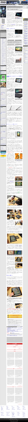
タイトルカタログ (8, 409)
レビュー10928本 (2, 3)
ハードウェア (17, 4)
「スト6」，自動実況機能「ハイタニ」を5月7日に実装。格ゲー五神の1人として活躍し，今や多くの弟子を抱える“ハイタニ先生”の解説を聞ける (26, 29)
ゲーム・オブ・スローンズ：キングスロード (26, 57)
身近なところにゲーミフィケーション (4, 61)
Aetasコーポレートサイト (3, 149)
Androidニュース (13, 413)
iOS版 (19, 160)
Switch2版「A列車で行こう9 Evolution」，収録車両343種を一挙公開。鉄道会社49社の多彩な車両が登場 (26, 36)
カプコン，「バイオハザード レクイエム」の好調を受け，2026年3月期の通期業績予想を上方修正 (26, 22)
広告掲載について (2, 148)
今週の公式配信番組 (3, 42)
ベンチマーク (18, 415)
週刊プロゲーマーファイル (4, 41)
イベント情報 (24, 413)
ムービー (2, 28)
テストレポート (18, 413)
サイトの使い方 (6, 0)
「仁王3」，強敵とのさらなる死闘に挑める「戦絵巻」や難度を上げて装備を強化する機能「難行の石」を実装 (26, 43)
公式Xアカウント (3, 0)
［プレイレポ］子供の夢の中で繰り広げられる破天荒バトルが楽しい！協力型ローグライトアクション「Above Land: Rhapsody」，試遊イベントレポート (10, 394)
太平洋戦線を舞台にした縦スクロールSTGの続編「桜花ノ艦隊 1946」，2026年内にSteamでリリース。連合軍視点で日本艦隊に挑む (26, 38)
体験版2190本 (5, 3)
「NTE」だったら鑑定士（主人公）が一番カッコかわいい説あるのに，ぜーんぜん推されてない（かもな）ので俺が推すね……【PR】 (26, 24)
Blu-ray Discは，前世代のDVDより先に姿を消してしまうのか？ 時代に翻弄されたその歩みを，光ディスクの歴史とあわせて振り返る (3, 105)
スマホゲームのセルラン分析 (4, 45)
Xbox (4, 4)
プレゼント (2, 67)
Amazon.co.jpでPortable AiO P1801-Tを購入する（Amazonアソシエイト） (15, 315)
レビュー (2, 27)
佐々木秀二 (13, 335)
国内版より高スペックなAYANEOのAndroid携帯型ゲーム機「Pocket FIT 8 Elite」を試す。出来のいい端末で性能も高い (10, 383)
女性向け (12, 4)
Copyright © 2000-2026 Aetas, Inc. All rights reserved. (14, 421)
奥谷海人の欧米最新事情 (3, 38)
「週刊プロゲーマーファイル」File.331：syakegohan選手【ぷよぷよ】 (10, 365)
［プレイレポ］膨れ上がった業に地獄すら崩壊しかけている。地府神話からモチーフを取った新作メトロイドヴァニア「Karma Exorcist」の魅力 (3, 144)
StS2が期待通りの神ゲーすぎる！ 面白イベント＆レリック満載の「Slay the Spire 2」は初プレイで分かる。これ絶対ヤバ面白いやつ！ (3, 124)
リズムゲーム (24, 415)
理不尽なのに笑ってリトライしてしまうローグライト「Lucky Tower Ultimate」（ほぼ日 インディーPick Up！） (10, 358)
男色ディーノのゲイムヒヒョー (4, 44)
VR (14, 4)
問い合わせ (8, 0)
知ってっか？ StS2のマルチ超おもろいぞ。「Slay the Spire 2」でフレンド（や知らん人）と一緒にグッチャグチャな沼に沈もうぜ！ (3, 118)
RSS (0, 0)
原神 (24, 60)
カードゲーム (24, 414)
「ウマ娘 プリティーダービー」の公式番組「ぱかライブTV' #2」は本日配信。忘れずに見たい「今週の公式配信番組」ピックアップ (18, 365)
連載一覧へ (20, 367)
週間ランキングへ (26, 44)
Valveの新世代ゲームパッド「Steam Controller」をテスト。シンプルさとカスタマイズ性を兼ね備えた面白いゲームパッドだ (10, 376)
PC (2, 4)
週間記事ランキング (2, 66)
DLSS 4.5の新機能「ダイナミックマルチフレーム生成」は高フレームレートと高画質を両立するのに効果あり (18, 383)
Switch (8, 4)
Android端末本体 (3, 23)
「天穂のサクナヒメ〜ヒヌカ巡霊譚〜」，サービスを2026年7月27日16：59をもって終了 (26, 40)
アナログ (21, 4)
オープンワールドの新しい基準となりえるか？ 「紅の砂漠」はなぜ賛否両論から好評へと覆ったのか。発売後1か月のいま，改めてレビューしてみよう (3, 112)
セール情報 (13, 414)
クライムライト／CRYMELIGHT (26, 62)
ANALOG (16, 335)
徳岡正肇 (21, 10)
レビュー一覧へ (20, 385)
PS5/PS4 (6, 4)
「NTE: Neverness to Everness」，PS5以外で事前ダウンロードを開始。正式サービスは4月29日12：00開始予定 (26, 33)
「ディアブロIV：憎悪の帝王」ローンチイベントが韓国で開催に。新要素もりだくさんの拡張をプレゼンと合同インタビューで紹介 (3, 131)
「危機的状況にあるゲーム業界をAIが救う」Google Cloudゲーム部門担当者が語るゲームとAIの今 (3, 138)
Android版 (17, 160)
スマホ (10, 4)
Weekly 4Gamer (3, 39)
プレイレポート (13, 407)
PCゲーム (2, 71)
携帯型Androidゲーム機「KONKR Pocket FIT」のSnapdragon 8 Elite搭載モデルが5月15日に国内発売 (25, 31)
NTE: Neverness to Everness (26, 50)
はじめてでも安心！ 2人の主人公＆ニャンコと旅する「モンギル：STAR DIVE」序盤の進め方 (3, 99)
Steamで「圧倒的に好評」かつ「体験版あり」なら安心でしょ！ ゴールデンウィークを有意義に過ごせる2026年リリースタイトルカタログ (3, 92)
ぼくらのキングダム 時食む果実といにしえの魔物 (26, 54)
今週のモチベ (3, 40)
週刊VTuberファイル (3, 43)
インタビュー (2, 408)
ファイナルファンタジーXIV (26, 47)
